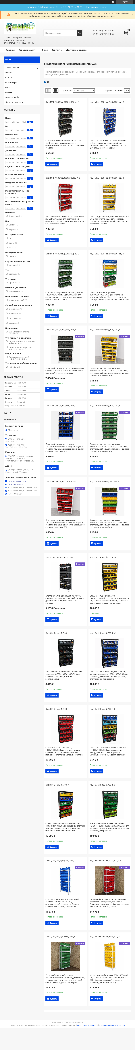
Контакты (57, 49)
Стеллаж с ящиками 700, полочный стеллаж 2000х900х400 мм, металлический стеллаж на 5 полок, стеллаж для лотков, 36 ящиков (62, 903)
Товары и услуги (27, 49)
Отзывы (9, 92)
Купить (53, 164)
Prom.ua (79, 1023)
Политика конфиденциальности (112, 1025)
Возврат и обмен (13, 97)
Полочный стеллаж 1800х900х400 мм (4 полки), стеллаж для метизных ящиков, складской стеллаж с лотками (64, 370)
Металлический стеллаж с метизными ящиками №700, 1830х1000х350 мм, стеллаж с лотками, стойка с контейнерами (63, 675)
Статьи (8, 77)
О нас (45, 49)
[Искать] (79, 33)
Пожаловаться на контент (87, 1025)
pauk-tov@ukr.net (15, 484)
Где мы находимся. (96, 7)
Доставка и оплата (76, 49)
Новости (9, 72)
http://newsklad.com (17, 481)
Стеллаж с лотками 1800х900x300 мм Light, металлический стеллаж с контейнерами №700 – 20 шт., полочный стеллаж (64, 144)
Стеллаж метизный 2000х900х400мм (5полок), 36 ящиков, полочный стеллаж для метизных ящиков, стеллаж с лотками (64, 599)
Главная (10, 49)
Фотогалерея (11, 82)
